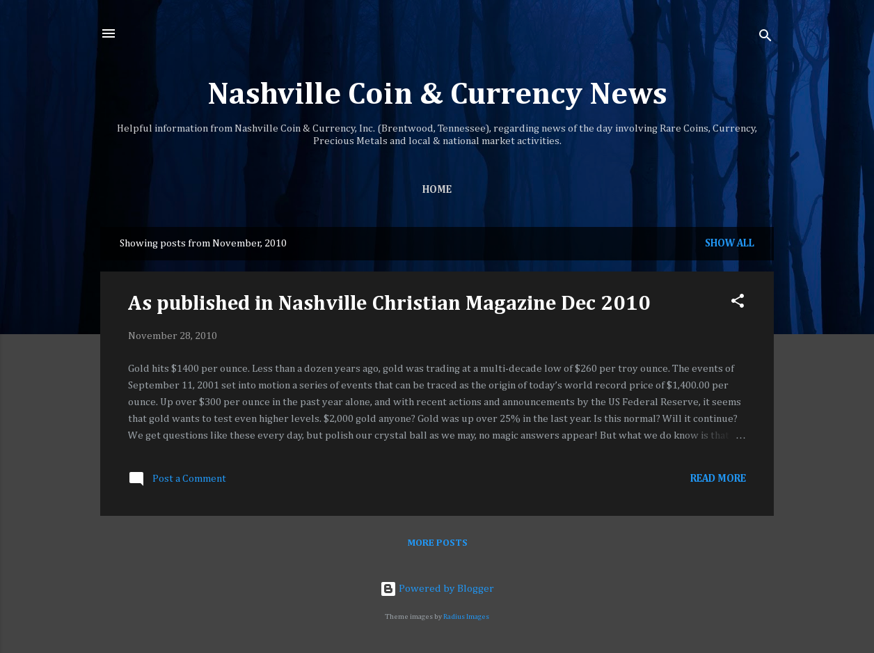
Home (437, 189)
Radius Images (466, 616)
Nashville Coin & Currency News (437, 95)
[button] (737, 303)
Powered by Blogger (437, 588)
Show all (729, 243)
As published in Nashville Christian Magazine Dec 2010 (389, 304)
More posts (437, 543)
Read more (718, 478)
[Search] (765, 38)
